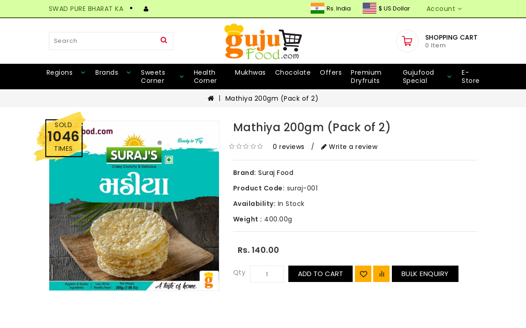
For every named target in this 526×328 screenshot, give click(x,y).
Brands (106, 72)
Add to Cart (320, 273)
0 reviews (289, 146)
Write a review (349, 146)
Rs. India (331, 8)
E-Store (471, 76)
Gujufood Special (418, 76)
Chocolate (293, 72)
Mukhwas (250, 72)
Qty (239, 272)
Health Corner (205, 76)
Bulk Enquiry (425, 273)
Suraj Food (275, 172)
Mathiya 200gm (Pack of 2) (272, 98)
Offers (331, 72)
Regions (60, 72)
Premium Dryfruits (366, 76)
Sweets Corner (153, 76)
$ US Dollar (386, 8)
